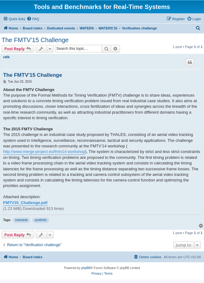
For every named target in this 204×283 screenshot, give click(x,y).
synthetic (41, 220)
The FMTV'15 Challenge (35, 40)
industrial (21, 220)
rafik (6, 57)
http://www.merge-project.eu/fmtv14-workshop (44, 151)
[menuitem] (33, 19)
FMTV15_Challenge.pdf (25, 202)
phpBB (86, 268)
